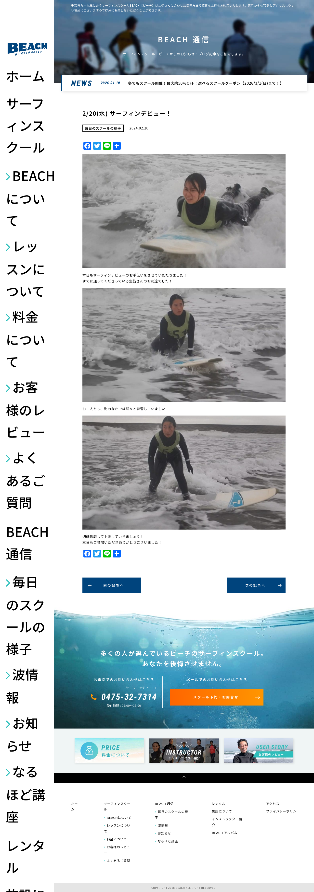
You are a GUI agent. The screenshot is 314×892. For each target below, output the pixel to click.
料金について (25, 339)
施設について (222, 811)
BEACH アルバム (224, 832)
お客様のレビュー (25, 409)
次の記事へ (255, 585)
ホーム (25, 75)
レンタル (25, 856)
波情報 (22, 685)
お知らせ (22, 734)
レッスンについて (25, 268)
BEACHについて (27, 198)
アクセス (272, 803)
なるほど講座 (25, 793)
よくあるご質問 (25, 479)
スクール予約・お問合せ (216, 697)
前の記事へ (113, 585)
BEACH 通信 (27, 542)
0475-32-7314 (129, 697)
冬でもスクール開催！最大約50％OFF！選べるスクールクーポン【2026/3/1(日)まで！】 (206, 83)
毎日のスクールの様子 (25, 615)
